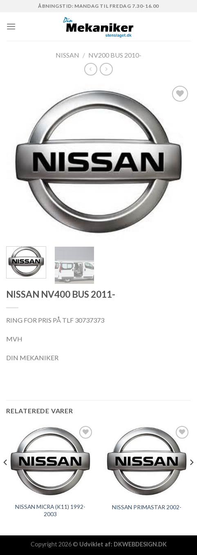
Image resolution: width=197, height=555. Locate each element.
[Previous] (6, 479)
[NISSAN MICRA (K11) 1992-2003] (50, 461)
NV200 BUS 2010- (114, 55)
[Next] (191, 479)
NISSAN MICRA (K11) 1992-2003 (50, 510)
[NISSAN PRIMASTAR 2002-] (147, 461)
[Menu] (11, 26)
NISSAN (67, 55)
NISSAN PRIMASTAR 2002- (146, 507)
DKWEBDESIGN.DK (140, 544)
